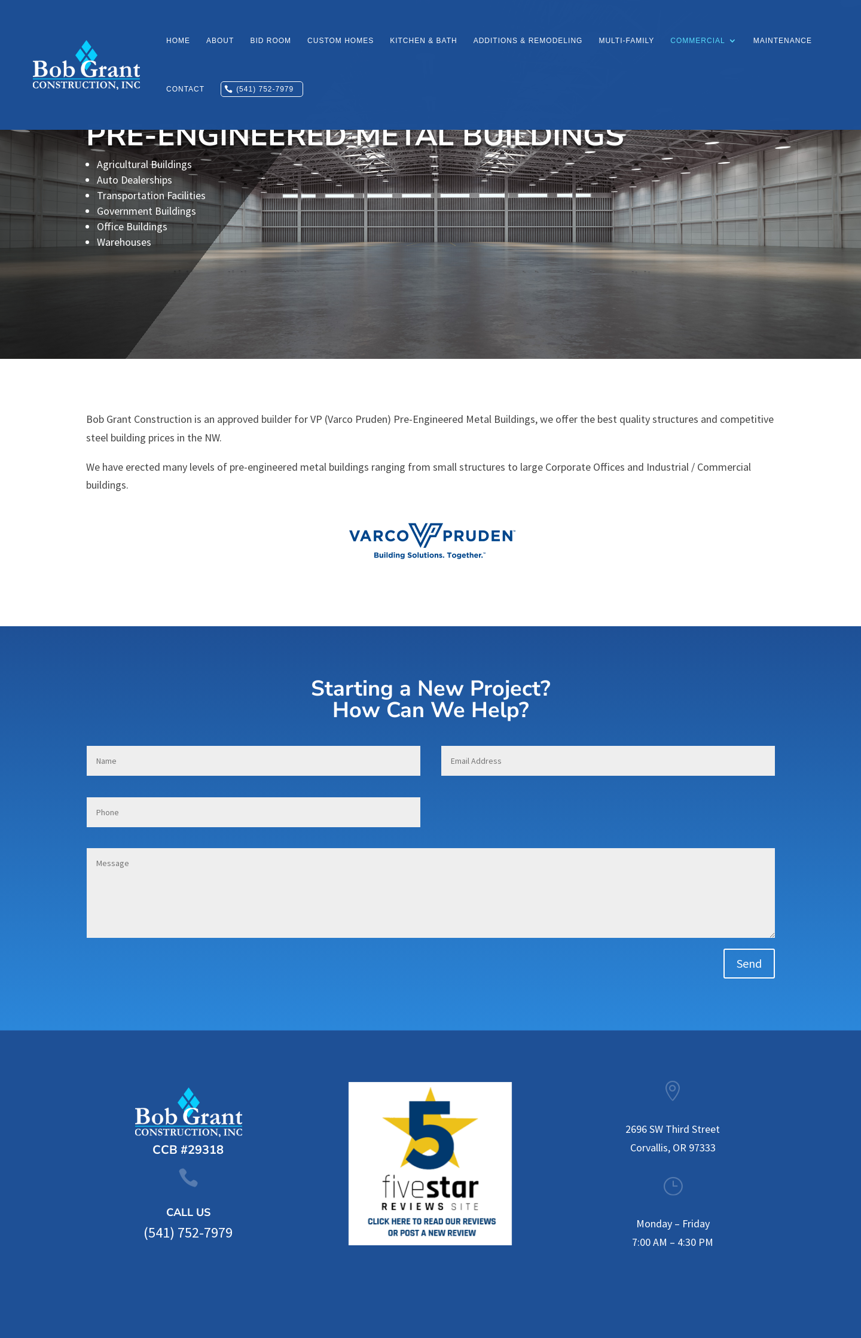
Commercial (697, 40)
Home (178, 40)
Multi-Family (626, 40)
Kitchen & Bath (423, 40)
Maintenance (782, 40)
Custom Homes (340, 40)
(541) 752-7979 (265, 89)
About (220, 40)
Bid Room (270, 40)
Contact (185, 89)
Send (749, 963)
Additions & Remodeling (528, 40)
